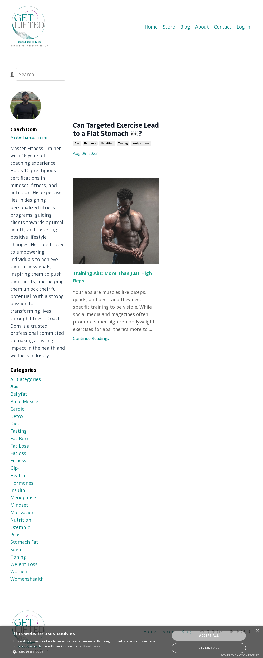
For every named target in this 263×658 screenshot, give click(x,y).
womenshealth (27, 579)
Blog (185, 27)
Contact (222, 27)
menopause (23, 497)
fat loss (90, 154)
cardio (17, 408)
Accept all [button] (209, 635)
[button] (89, 651)
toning (123, 154)
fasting (18, 431)
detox (16, 416)
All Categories (25, 379)
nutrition (107, 154)
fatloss (18, 453)
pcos (15, 534)
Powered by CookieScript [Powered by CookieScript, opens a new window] (239, 655)
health (17, 475)
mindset (19, 505)
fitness (18, 460)
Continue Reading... (91, 350)
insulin (17, 490)
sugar (16, 549)
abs (77, 154)
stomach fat (24, 542)
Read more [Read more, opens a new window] (91, 646)
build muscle (24, 401)
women (18, 571)
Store (169, 27)
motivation (22, 512)
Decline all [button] (208, 648)
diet (15, 423)
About (202, 27)
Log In (243, 27)
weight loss (141, 154)
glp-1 (16, 468)
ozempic (20, 527)
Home (151, 27)
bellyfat (18, 394)
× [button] (257, 631)
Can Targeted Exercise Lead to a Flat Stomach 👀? (113, 135)
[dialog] (131, 642)
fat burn (20, 438)
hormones (21, 482)
